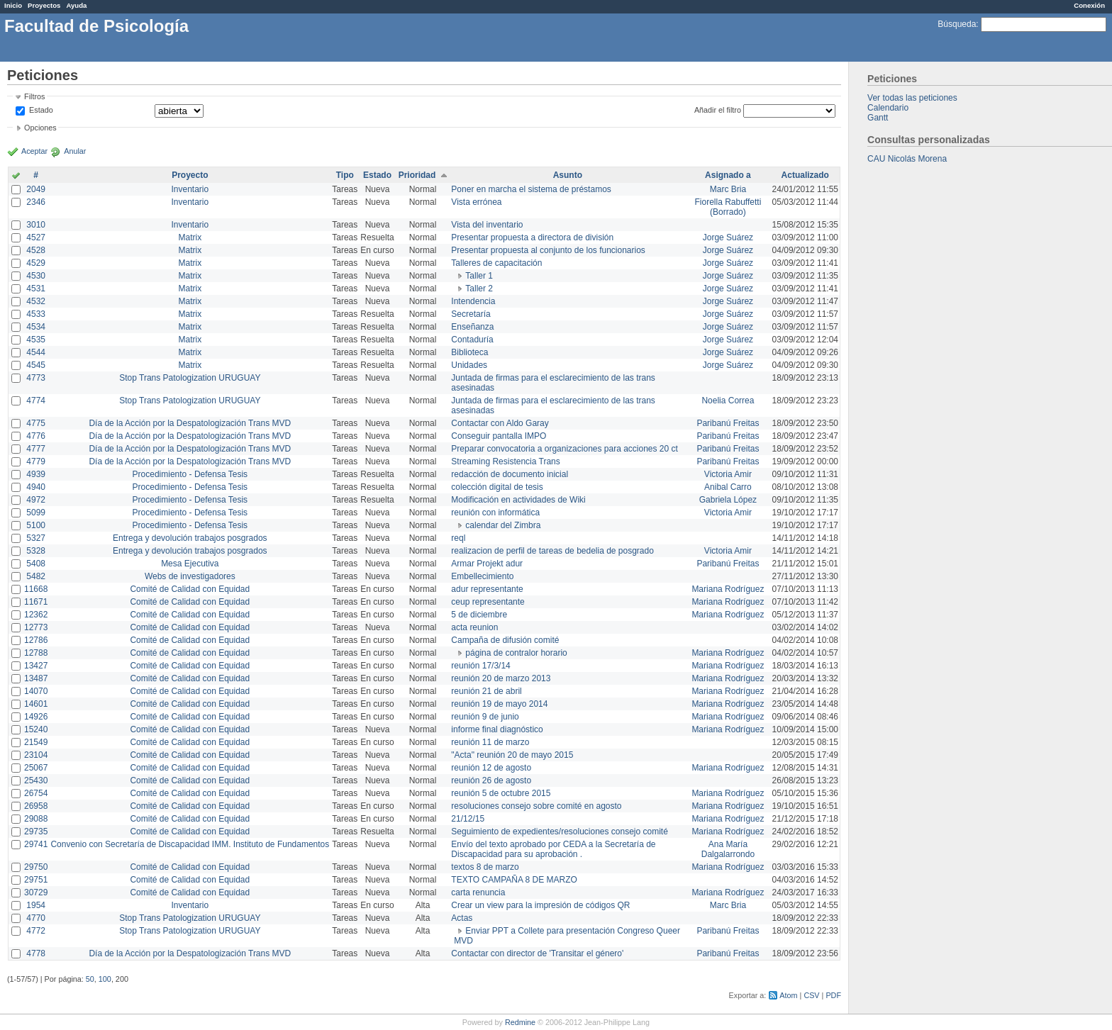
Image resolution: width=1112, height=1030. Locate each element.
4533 (35, 314)
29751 (36, 880)
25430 (36, 780)
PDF (833, 995)
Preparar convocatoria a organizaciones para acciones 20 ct (564, 449)
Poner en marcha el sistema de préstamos (531, 189)
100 (105, 979)
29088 (36, 819)
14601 (36, 704)
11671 (36, 602)
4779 (35, 461)
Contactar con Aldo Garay (499, 423)
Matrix (189, 237)
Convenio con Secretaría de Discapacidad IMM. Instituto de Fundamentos (189, 844)
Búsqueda (957, 24)
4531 (35, 288)
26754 (36, 793)
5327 (35, 538)
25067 (36, 768)
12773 (36, 627)
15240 (36, 729)
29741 (36, 844)
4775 (35, 423)
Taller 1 (479, 276)
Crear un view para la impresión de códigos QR (540, 905)
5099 (35, 512)
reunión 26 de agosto (491, 780)
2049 (35, 189)
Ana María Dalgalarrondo (728, 849)
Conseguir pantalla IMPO (498, 436)
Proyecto (190, 175)
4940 (35, 487)
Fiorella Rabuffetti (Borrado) (728, 207)
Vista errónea (476, 202)
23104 (36, 755)
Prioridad (417, 175)
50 (90, 979)
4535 (35, 340)
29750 (36, 867)
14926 (36, 717)
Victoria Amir (728, 474)
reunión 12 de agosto (491, 768)
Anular (75, 151)
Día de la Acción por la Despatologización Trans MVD (190, 423)
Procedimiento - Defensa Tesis (190, 474)
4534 (35, 327)
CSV (811, 995)
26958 (36, 806)
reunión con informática (495, 512)
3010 (35, 225)
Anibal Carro (728, 487)
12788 (36, 653)
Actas (461, 918)
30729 (36, 892)
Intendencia (473, 301)
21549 (36, 742)
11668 (36, 589)
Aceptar (34, 151)
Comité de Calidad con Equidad (190, 589)
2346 (35, 202)
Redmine (520, 1022)
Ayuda (76, 5)
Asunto (567, 175)
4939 (35, 474)
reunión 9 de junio (484, 717)
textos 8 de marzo (484, 867)
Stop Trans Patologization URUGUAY (189, 378)
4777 (35, 449)
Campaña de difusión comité (505, 640)
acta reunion (474, 627)
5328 (35, 551)
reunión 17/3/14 (480, 666)
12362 (36, 615)
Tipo (345, 175)
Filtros (34, 96)
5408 (35, 564)
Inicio (13, 5)
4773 (35, 378)
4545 (35, 365)
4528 (35, 250)
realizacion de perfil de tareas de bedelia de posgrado (552, 551)
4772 (35, 931)
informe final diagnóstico (497, 729)
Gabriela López (728, 500)
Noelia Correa (727, 400)
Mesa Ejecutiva (189, 564)
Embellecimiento (482, 576)
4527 (35, 237)
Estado (41, 110)
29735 (36, 831)
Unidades (469, 365)
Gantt (877, 118)
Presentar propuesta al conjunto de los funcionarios (548, 250)
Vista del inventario (487, 225)
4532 (35, 301)
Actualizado (805, 175)
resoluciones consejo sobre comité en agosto (536, 806)
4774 (35, 400)
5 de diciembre (479, 615)
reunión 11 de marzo (490, 742)
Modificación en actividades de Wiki (518, 500)
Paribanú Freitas (727, 423)
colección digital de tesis (497, 487)
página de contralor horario (516, 653)
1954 (35, 905)
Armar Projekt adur (487, 564)
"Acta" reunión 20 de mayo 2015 (512, 755)
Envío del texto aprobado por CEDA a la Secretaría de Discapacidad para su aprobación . (553, 849)
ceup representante (487, 602)
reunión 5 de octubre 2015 (500, 793)
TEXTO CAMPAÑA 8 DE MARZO (514, 880)
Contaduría (472, 340)
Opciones (40, 127)
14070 (36, 691)
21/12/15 (467, 819)
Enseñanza (472, 327)
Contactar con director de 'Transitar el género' (537, 953)
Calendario (887, 108)
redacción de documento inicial (509, 474)
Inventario (189, 189)
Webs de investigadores (190, 576)
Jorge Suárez (728, 237)
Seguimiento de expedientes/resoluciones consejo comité (559, 831)
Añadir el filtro (717, 110)
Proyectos (44, 5)
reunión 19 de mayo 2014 (499, 704)
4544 (35, 352)
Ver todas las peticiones (912, 98)
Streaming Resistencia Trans (505, 461)
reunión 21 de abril (486, 691)
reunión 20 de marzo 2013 (500, 678)
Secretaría (470, 314)
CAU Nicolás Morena (907, 159)
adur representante (487, 589)
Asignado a (728, 175)
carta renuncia (478, 892)
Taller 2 (479, 288)
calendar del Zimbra (502, 525)
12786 (36, 640)
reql (458, 538)
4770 (35, 918)
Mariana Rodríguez (727, 589)
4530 (35, 276)
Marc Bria (728, 189)
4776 (35, 436)
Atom (788, 995)
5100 (35, 525)
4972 (35, 500)
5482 (35, 576)
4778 (35, 953)
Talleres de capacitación (496, 263)
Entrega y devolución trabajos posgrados (190, 538)
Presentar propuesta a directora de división (532, 237)
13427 (36, 666)
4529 (35, 263)
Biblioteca (469, 352)
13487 (36, 678)
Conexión (1089, 5)
